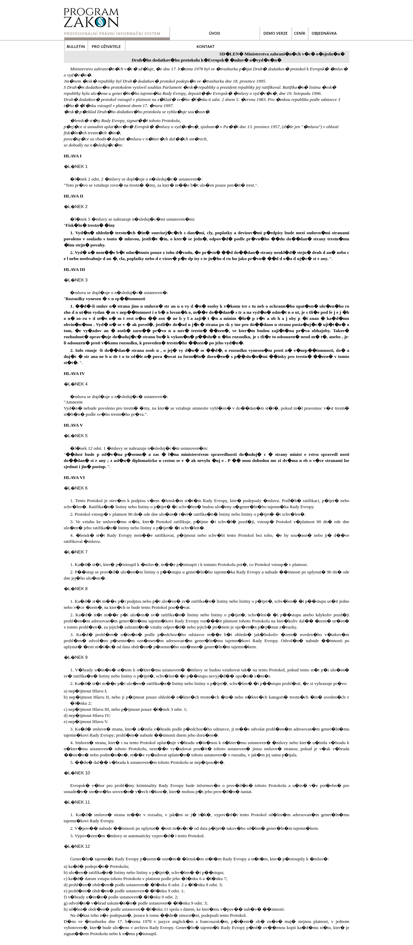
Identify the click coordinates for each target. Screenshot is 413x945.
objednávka (324, 33)
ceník (300, 33)
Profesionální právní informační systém (112, 33)
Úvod (214, 33)
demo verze (275, 33)
